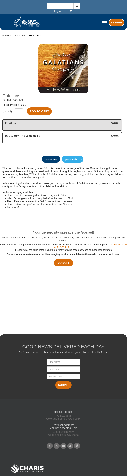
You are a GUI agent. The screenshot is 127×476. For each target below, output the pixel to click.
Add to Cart (39, 111)
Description (51, 159)
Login (57, 11)
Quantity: (8, 111)
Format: (7, 99)
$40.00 (22, 105)
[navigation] (57, 11)
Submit (63, 385)
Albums (23, 35)
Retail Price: (10, 105)
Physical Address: (63, 425)
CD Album (19, 99)
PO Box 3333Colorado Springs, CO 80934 (63, 417)
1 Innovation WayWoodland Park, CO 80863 (64, 433)
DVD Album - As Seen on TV (22, 136)
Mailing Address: (63, 411)
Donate (116, 22)
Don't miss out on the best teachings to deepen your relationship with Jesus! (63, 352)
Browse (6, 35)
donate (63, 262)
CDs (14, 35)
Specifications (73, 159)
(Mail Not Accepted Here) (63, 428)
